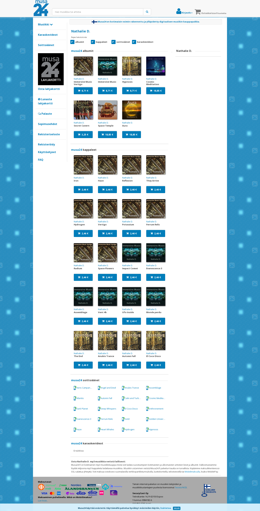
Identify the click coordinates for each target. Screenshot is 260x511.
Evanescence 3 (82, 419)
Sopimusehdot (47, 124)
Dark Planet (80, 409)
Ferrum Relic (105, 419)
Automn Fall (105, 398)
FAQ (40, 160)
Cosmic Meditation (156, 398)
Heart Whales (106, 430)
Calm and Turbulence (133, 398)
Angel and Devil (107, 388)
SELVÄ (176, 508)
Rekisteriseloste (49, 134)
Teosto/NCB (181, 487)
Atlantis (78, 398)
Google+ (39, 165)
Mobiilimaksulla (192, 471)
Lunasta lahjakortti (45, 101)
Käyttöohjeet (47, 152)
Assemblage (153, 388)
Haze (77, 430)
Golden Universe (156, 419)
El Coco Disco (130, 409)
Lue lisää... (43, 500)
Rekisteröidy (46, 144)
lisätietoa (165, 508)
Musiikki (45, 24)
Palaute (45, 113)
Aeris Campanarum (84, 388)
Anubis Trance (130, 388)
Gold (126, 419)
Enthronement (154, 409)
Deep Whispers (107, 409)
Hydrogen (128, 430)
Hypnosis (152, 430)
